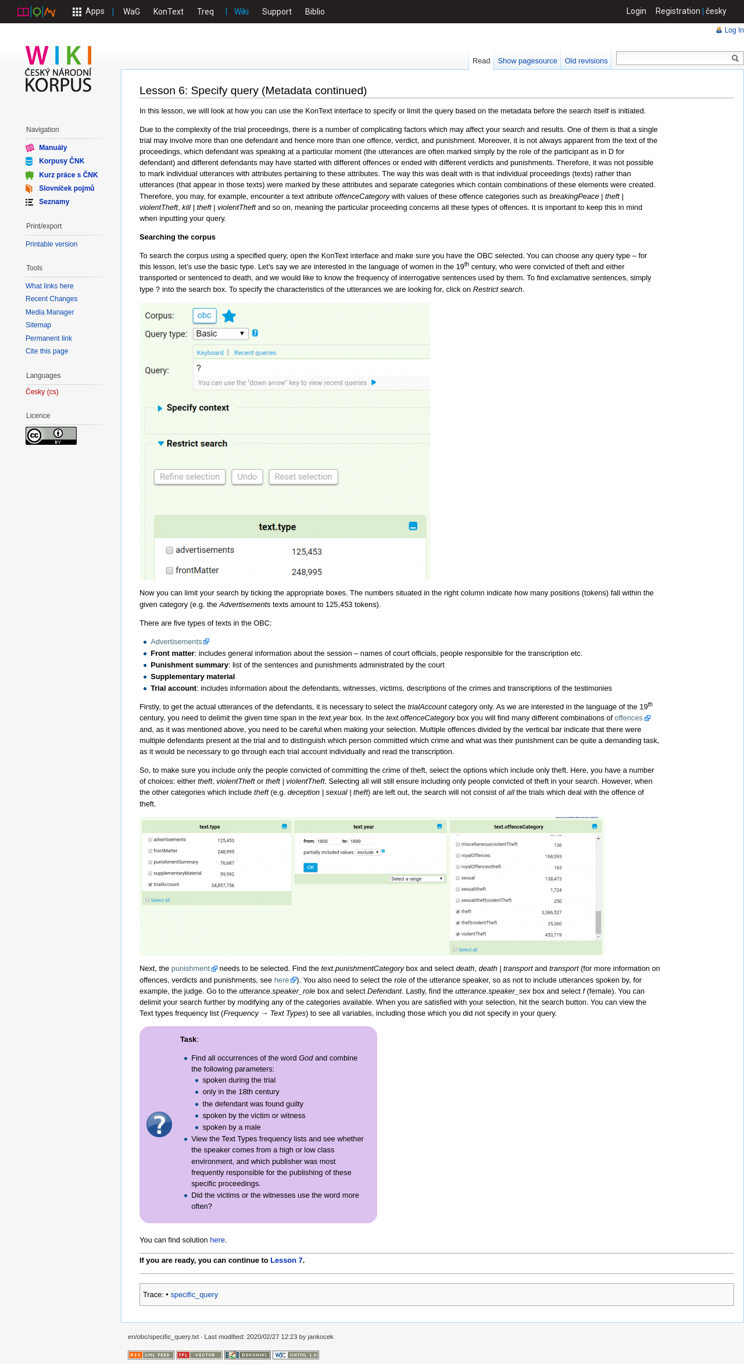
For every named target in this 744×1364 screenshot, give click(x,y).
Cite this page (47, 351)
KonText (168, 11)
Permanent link (49, 338)
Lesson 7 (286, 1259)
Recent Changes (51, 299)
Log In (734, 30)
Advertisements (176, 641)
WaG (131, 11)
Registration (678, 11)
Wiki (241, 11)
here (281, 979)
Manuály (53, 148)
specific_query (194, 1294)
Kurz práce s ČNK (68, 174)
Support (277, 11)
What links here (50, 286)
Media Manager (50, 312)
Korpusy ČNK (61, 161)
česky (716, 11)
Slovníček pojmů (66, 188)
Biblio (315, 11)
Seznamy (54, 202)
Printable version (51, 244)
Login (636, 11)
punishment (190, 967)
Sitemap (38, 325)
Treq (205, 11)
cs (52, 392)
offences (629, 717)
